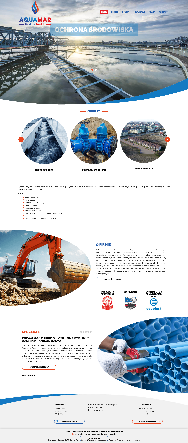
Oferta (126, 12)
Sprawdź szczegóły (113, 279)
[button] (4, 53)
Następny (167, 139)
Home (104, 12)
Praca (152, 12)
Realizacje (140, 12)
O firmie (114, 12)
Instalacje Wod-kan (94, 170)
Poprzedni (21, 139)
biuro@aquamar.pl (150, 414)
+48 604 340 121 (149, 411)
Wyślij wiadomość (147, 421)
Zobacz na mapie (69, 421)
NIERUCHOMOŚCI (144, 168)
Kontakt (163, 12)
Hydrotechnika (44, 170)
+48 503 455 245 (148, 409)
